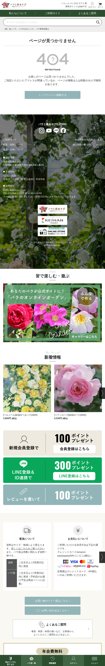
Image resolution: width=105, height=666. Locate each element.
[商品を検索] (48, 22)
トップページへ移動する (53, 95)
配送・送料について (13, 144)
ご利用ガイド (52, 13)
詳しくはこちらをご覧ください (28, 548)
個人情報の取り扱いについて (87, 144)
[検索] (98, 22)
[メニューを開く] (94, 660)
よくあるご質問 (87, 13)
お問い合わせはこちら (14, 190)
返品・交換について (13, 149)
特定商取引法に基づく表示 (88, 140)
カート (100, 7)
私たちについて (18, 13)
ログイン (92, 7)
